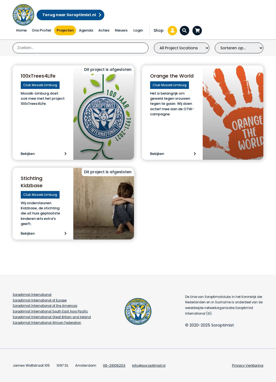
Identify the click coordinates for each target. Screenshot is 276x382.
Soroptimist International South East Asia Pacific (50, 311)
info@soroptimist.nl (148, 365)
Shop (159, 30)
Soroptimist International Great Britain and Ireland (52, 317)
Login (138, 30)
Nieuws (121, 30)
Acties (103, 30)
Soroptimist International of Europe (40, 300)
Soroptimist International (32, 295)
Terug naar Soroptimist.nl (69, 15)
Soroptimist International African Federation (47, 323)
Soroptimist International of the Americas (45, 306)
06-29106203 (114, 365)
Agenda (86, 30)
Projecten (65, 30)
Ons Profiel (41, 30)
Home (21, 30)
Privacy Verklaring (247, 365)
